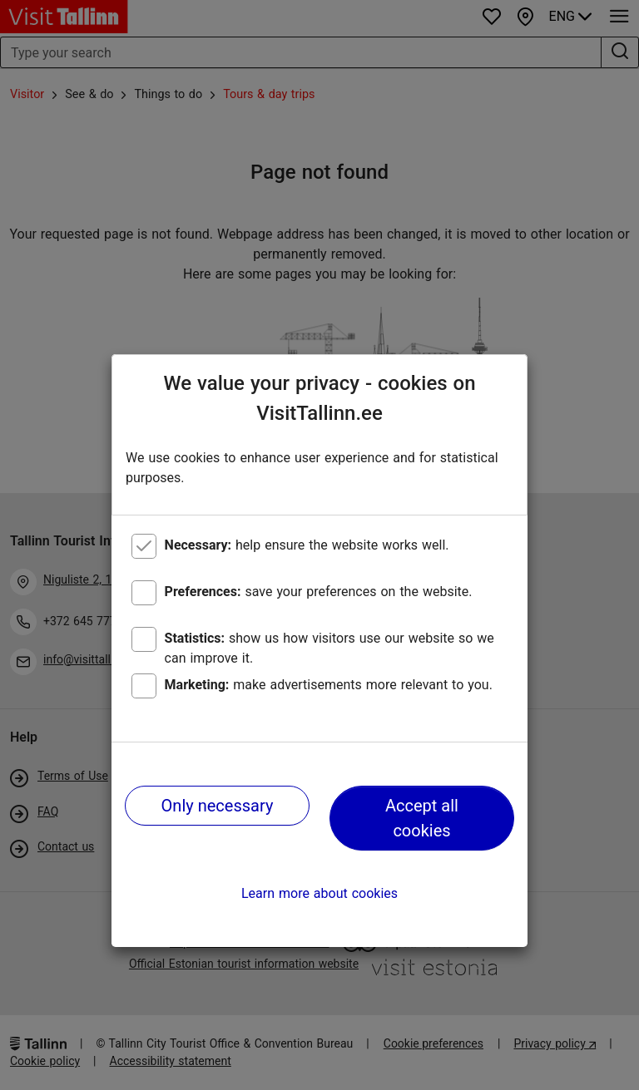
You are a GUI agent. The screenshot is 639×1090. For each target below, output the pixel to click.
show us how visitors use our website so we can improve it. (329, 648)
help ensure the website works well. (307, 545)
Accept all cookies (421, 818)
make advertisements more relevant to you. (329, 685)
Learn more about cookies (319, 893)
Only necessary (217, 806)
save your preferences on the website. (319, 591)
